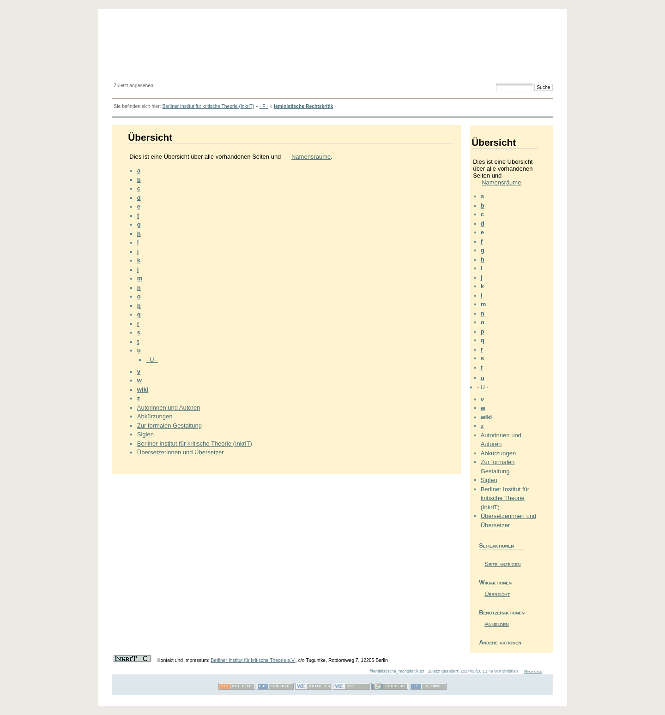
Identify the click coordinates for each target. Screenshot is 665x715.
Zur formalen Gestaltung (169, 425)
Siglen (145, 434)
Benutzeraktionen (501, 612)
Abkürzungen (155, 416)
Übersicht (497, 593)
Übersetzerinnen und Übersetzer (180, 452)
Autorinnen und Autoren (168, 407)
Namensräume (311, 156)
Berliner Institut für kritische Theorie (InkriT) (208, 106)
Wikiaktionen (495, 582)
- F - (264, 106)
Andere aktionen (500, 642)
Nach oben (533, 671)
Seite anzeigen (502, 563)
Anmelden (496, 623)
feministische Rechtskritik (303, 106)
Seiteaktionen (496, 545)
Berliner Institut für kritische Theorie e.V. (253, 660)
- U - (151, 359)
